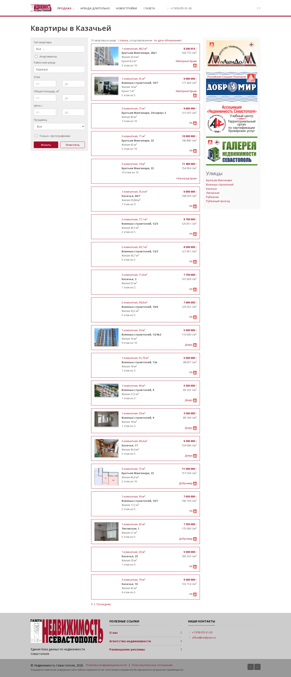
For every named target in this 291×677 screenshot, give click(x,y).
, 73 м (133, 108)
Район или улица (44, 62)
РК (191, 123)
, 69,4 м (134, 441)
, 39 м (133, 413)
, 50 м (133, 330)
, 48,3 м (134, 48)
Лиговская (212, 193)
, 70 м (133, 579)
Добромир (186, 483)
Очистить (73, 145)
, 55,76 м (135, 358)
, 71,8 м (134, 275)
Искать (46, 145)
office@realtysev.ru (204, 637)
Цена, (38, 105)
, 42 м (133, 524)
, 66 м (133, 385)
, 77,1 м (134, 219)
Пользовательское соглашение (152, 665)
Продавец (40, 120)
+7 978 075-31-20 (180, 8)
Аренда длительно (95, 8)
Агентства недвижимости (130, 641)
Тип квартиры (43, 42)
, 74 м (133, 164)
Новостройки (126, 8)
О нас (113, 633)
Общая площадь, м (46, 91)
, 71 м (133, 136)
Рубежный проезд (218, 201)
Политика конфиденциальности (106, 665)
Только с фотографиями (52, 136)
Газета (149, 8)
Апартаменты (46, 56)
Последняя (104, 604)
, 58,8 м (134, 302)
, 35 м (133, 78)
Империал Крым (186, 61)
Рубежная (212, 197)
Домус (189, 344)
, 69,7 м (134, 247)
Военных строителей (219, 184)
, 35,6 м (134, 191)
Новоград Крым (186, 178)
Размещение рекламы (127, 649)
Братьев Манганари (219, 180)
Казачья (211, 189)
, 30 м (133, 552)
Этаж (37, 77)
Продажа (64, 8)
